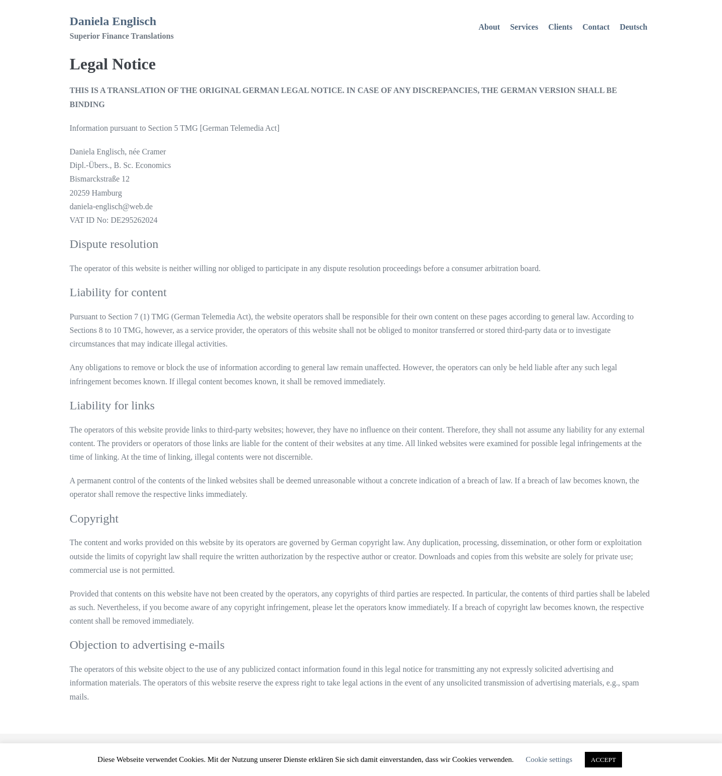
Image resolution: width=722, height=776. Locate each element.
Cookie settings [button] (549, 759)
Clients (560, 27)
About (489, 27)
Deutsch (633, 27)
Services (524, 27)
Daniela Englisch (113, 21)
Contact (595, 27)
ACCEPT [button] (603, 759)
